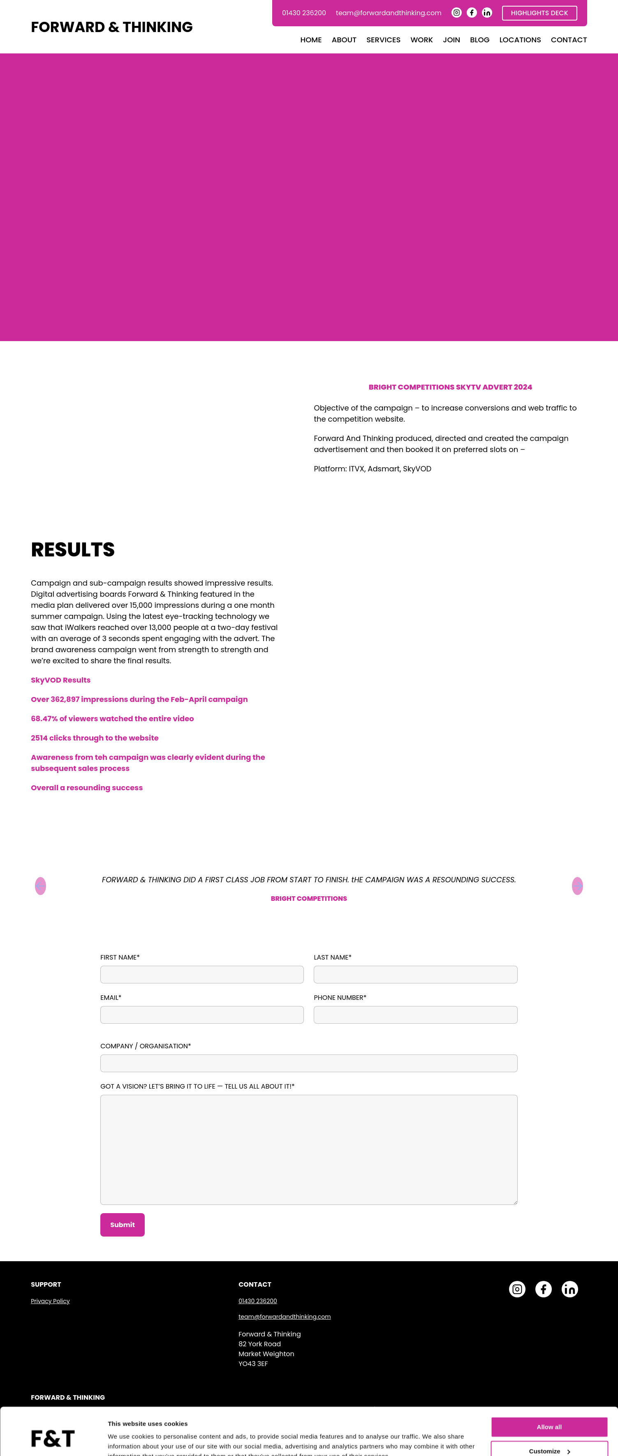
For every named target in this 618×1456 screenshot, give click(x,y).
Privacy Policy (50, 1301)
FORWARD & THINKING (112, 27)
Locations (520, 40)
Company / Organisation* (145, 1046)
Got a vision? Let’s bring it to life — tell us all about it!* (197, 1086)
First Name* (120, 957)
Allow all (549, 1387)
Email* (110, 997)
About (344, 40)
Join (451, 40)
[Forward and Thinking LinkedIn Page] (487, 15)
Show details (127, 1439)
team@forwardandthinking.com (389, 13)
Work (421, 40)
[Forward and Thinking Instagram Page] (456, 15)
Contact (569, 40)
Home (311, 40)
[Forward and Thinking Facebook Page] (472, 15)
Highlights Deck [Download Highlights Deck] (539, 13)
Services (383, 40)
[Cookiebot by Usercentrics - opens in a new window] (53, 1440)
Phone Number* (340, 997)
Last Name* (333, 957)
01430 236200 (304, 13)
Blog (479, 40)
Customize (549, 1411)
